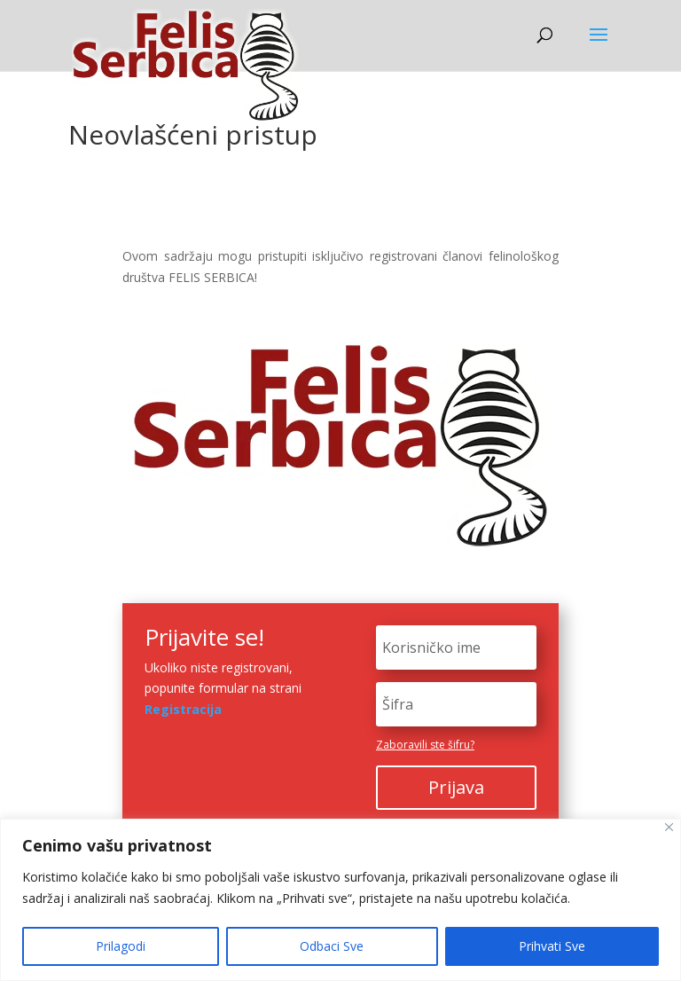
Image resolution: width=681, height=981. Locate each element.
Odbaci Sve (332, 946)
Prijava (456, 787)
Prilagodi (120, 946)
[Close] (669, 827)
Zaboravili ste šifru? (425, 744)
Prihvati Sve (552, 946)
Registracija (183, 709)
